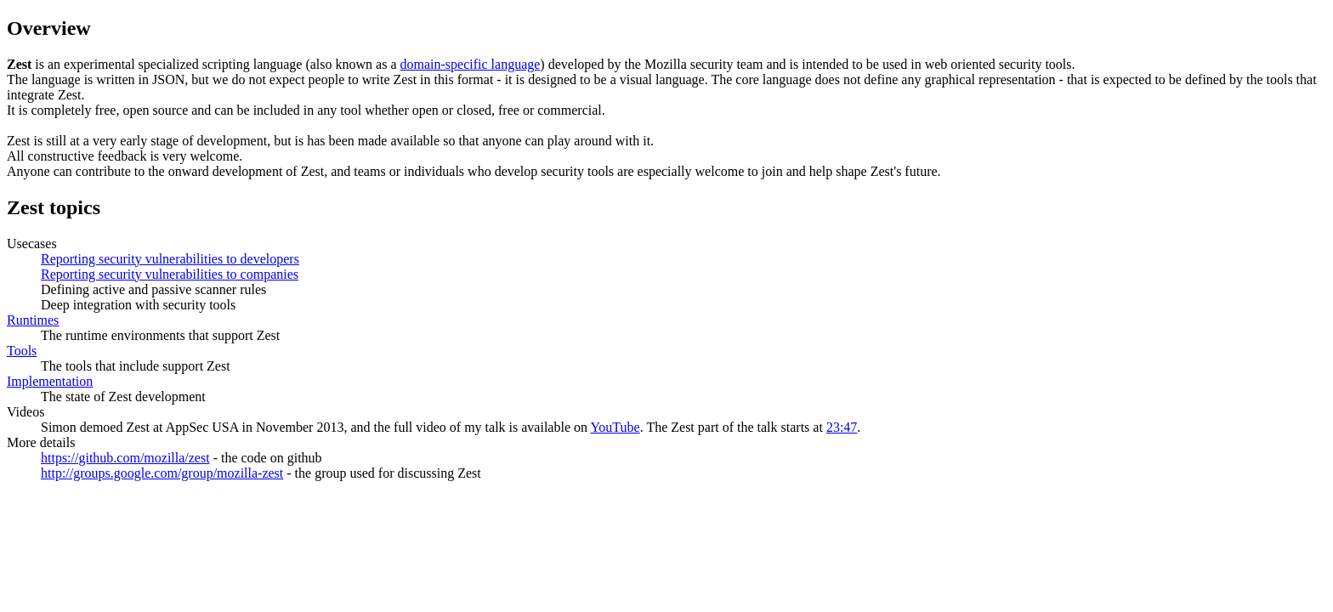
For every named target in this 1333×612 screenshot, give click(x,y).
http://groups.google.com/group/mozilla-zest (162, 473)
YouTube (614, 427)
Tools (22, 350)
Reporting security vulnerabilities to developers (170, 259)
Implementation (50, 381)
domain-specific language (470, 64)
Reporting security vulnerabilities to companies (169, 274)
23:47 (841, 427)
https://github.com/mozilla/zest (125, 457)
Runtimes (33, 320)
